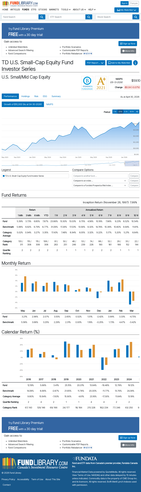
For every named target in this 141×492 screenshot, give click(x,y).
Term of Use (37, 479)
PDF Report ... (95, 62)
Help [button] (92, 9)
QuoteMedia (111, 471)
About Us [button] (79, 9)
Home (5, 9)
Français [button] (134, 3)
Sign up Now (127, 43)
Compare (134, 176)
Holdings (25, 96)
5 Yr (126, 111)
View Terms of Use (81, 475)
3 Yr (120, 111)
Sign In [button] (124, 3)
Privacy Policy (8, 479)
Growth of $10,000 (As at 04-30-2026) (23, 104)
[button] (41, 16)
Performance (10, 96)
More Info (128, 51)
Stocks (42, 9)
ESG (45, 96)
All (137, 111)
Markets (54, 9)
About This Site (52, 479)
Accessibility (23, 479)
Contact (7, 484)
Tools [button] (66, 9)
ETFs (33, 9)
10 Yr (132, 111)
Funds (25, 9)
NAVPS (49, 104)
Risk (36, 96)
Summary (56, 96)
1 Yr (115, 111)
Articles (15, 9)
